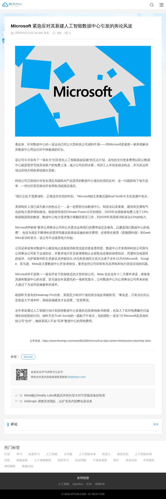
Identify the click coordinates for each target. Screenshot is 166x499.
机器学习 (34, 454)
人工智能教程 (42, 460)
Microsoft (28, 357)
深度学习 (63, 460)
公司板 (68, 454)
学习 (19, 454)
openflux (78, 484)
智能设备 (22, 460)
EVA (89, 484)
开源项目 (149, 460)
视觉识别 (122, 454)
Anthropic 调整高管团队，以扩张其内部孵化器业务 (58, 401)
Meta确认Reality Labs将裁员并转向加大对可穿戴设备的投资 (64, 395)
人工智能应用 (143, 454)
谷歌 (7, 460)
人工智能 (51, 454)
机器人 (106, 454)
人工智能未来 (87, 454)
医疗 (116, 460)
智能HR (100, 484)
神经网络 (10, 466)
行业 (7, 454)
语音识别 (131, 460)
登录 (155, 424)
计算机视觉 (100, 460)
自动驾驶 (80, 460)
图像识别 (27, 466)
